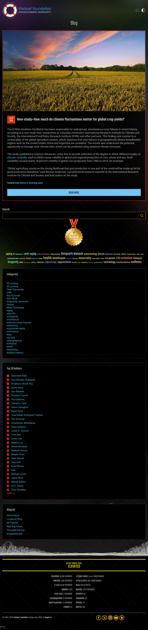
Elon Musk (12, 298)
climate (11, 157)
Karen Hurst (17, 411)
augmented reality (16, 328)
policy (40, 183)
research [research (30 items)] (74, 263)
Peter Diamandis (15, 289)
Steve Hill (16, 462)
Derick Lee (16, 438)
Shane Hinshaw (19, 446)
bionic (10, 346)
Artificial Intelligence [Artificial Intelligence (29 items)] (43, 254)
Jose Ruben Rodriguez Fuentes (27, 415)
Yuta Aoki (16, 434)
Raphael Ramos (19, 450)
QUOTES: (79, 607)
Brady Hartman (20, 183)
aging (10, 310)
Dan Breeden (17, 391)
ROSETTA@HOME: (55, 603)
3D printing (12, 283)
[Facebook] (98, 617)
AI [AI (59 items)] (14, 254)
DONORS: (65, 590)
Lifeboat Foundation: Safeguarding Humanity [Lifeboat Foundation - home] (66, 10)
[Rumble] (122, 617)
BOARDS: (79, 590)
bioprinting (12, 349)
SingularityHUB (14, 533)
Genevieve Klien (19, 375)
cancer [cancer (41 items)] (123, 254)
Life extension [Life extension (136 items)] (124, 258)
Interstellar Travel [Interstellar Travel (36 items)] (98, 259)
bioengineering (14, 340)
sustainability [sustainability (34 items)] (98, 263)
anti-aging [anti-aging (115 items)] (30, 254)
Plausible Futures (15, 530)
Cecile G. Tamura (19, 430)
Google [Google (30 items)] (40, 259)
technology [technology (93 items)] (110, 262)
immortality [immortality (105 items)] (84, 258)
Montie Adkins (18, 481)
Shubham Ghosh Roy (22, 383)
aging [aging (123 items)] (9, 254)
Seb (13, 470)
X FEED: (57, 585)
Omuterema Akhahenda (23, 423)
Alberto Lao (17, 442)
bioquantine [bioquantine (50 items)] (55, 254)
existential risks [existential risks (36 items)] (12, 259)
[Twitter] (104, 617)
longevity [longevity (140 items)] (13, 262)
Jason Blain (17, 478)
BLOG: (78, 585)
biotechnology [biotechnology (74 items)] (90, 254)
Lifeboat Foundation (21, 617)
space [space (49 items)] (90, 262)
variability (21, 157)
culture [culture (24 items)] (138, 254)
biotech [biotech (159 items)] (78, 254)
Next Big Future (14, 526)
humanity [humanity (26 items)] (69, 259)
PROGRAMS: (80, 598)
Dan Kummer (18, 419)
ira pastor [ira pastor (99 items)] (110, 258)
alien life (11, 313)
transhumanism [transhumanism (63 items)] (123, 262)
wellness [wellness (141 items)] (136, 262)
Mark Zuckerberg (15, 307)
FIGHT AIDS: (58, 594)
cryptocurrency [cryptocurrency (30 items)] (131, 254)
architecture (13, 319)
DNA (9, 292)
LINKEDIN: (56, 581)
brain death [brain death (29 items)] (117, 254)
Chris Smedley (18, 489)
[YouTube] (116, 617)
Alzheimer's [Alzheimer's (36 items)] (19, 254)
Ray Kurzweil (13, 295)
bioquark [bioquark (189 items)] (67, 254)
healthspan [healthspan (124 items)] (58, 258)
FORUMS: (66, 607)
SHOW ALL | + (11, 493)
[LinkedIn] (110, 617)
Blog (74, 23)
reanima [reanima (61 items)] (40, 262)
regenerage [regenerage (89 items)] (51, 262)
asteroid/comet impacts (19, 322)
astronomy (12, 325)
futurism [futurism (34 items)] (35, 259)
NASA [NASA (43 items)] (21, 262)
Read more (74, 192)
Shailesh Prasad (19, 395)
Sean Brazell (17, 458)
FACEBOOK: (55, 576)
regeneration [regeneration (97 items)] (64, 262)
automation (13, 331)
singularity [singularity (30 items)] (84, 263)
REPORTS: (79, 594)
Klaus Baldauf (18, 427)
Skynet (10, 304)
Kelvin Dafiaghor (19, 407)
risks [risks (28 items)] (79, 262)
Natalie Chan (17, 454)
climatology (32, 183)
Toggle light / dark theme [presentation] (143, 10)
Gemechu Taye (18, 403)
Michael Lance (18, 474)
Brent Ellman (17, 466)
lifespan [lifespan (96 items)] (137, 258)
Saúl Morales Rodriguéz (23, 379)
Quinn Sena (17, 387)
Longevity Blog (14, 519)
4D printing (12, 286)
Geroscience (13, 515)
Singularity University (17, 301)
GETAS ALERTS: (81, 581)
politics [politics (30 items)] (33, 263)
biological (12, 343)
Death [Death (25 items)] (142, 254)
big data (11, 337)
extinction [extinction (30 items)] (22, 259)
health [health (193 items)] (47, 258)
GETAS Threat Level (74, 566)
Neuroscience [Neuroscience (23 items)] (27, 263)
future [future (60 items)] (29, 258)
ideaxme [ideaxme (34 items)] (75, 259)
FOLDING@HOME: (56, 598)
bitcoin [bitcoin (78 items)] (101, 254)
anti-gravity (12, 316)
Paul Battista (17, 399)
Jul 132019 (11, 119)
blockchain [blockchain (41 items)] (109, 254)
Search (141, 215)
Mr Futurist (12, 522)
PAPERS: (79, 603)
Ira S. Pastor (17, 485)
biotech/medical (15, 352)
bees (9, 334)
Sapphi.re (48, 617)
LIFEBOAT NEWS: (82, 576)
